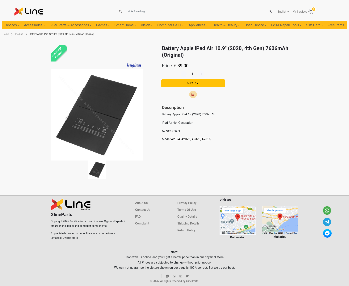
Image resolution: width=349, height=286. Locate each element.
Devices (12, 25)
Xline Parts (192, 281)
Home (6, 34)
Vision (147, 25)
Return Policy (186, 230)
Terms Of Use (186, 210)
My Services (300, 11)
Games (103, 25)
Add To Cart (193, 83)
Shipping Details (188, 223)
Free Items (336, 25)
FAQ (138, 216)
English (282, 11)
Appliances (198, 25)
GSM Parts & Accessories (70, 25)
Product (19, 34)
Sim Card (314, 25)
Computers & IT (170, 25)
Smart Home (125, 25)
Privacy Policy (186, 203)
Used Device (255, 25)
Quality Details (187, 216)
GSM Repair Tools (286, 25)
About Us (141, 203)
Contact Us (142, 210)
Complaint (142, 223)
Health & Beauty (226, 25)
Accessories (34, 25)
